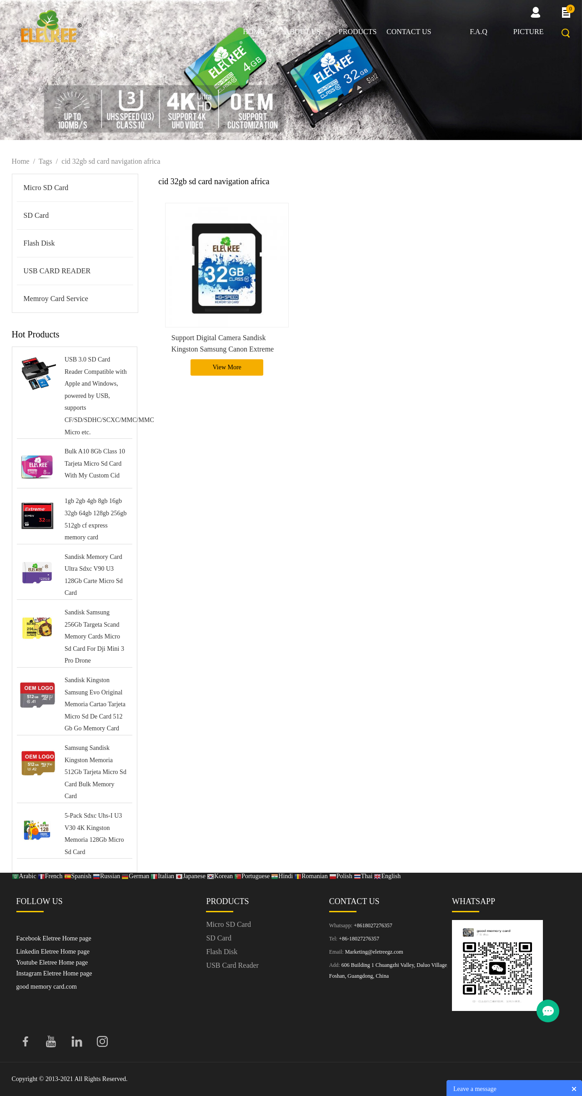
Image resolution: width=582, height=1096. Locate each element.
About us (303, 31)
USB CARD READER (57, 271)
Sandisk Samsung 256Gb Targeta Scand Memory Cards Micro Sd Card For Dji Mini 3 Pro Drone (94, 636)
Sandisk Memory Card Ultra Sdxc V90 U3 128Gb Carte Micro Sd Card (94, 575)
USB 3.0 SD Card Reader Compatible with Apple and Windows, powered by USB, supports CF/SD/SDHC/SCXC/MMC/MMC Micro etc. (96, 396)
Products (358, 31)
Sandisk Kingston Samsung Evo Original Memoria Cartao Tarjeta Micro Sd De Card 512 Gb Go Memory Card (95, 704)
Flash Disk (39, 243)
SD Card (36, 215)
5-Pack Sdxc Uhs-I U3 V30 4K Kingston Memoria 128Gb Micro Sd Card (94, 833)
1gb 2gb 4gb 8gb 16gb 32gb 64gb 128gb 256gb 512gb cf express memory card (96, 519)
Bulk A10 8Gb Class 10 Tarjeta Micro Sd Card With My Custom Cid (95, 463)
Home (253, 31)
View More (227, 367)
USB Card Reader (232, 965)
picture (528, 31)
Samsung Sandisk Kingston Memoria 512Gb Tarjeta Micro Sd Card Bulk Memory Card (95, 771)
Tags (45, 161)
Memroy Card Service (56, 298)
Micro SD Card (46, 187)
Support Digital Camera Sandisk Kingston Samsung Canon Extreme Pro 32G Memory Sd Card (222, 349)
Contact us (408, 31)
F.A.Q (478, 31)
